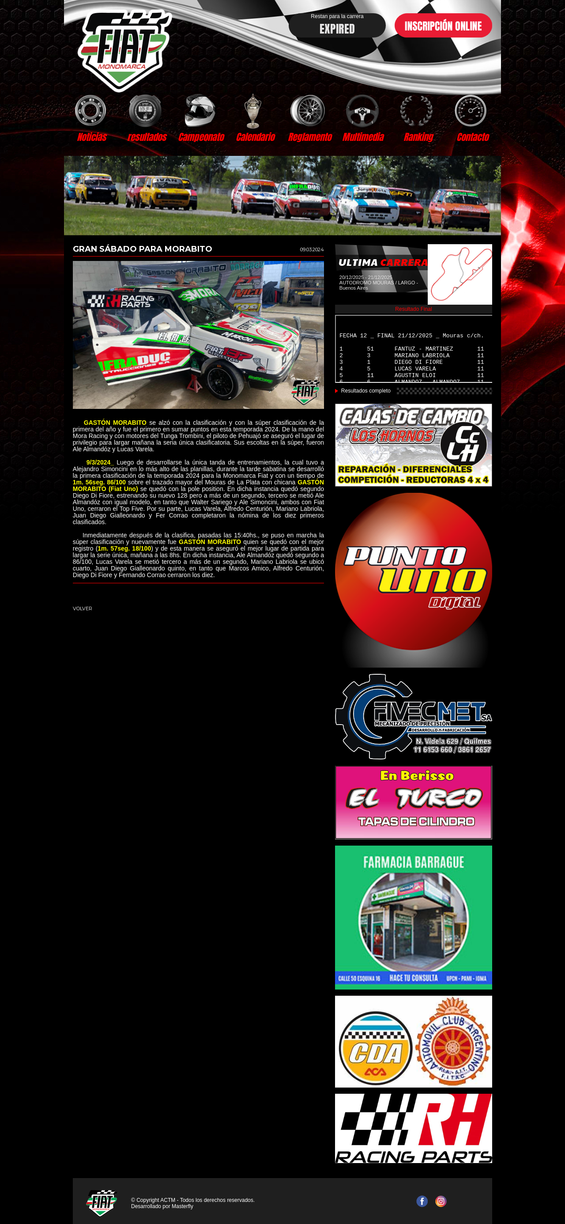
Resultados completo (366, 391)
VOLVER (82, 608)
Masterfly (182, 1206)
